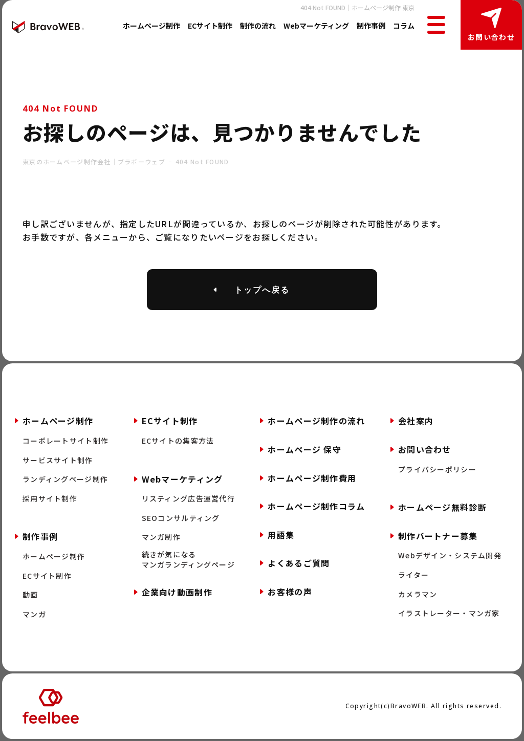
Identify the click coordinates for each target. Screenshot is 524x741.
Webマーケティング (316, 25)
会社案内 (415, 421)
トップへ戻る (262, 289)
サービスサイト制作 (58, 460)
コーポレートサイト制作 (65, 441)
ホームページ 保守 (304, 449)
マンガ (34, 614)
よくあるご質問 (299, 563)
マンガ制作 (161, 537)
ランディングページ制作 (65, 479)
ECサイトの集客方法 (178, 441)
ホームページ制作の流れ (316, 421)
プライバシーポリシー (437, 469)
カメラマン (417, 594)
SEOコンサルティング (181, 518)
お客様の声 (290, 591)
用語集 (281, 535)
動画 (30, 595)
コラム (403, 25)
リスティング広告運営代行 (188, 499)
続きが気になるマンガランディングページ (188, 560)
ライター (413, 575)
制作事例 (371, 25)
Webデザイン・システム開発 (449, 555)
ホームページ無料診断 (442, 507)
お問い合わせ (491, 37)
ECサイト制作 (210, 25)
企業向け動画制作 (177, 592)
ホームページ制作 (151, 25)
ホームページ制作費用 (312, 478)
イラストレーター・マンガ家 (449, 613)
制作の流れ (258, 25)
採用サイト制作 (50, 499)
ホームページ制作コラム (316, 506)
